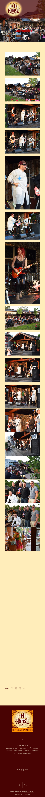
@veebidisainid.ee (22, 527)
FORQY (26, 531)
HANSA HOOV (29, 524)
